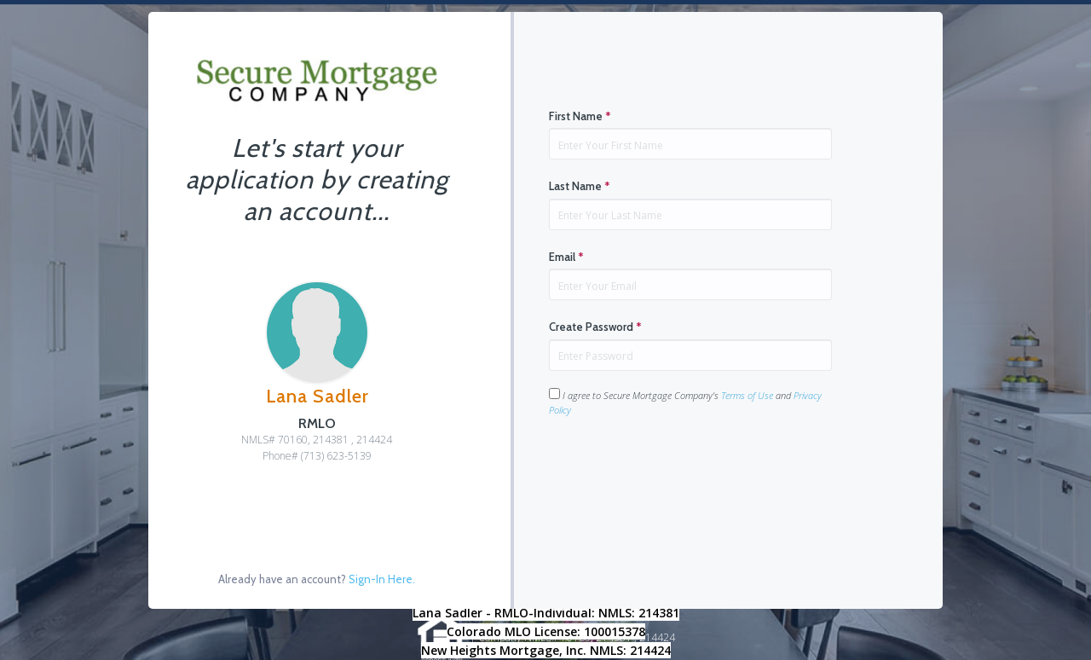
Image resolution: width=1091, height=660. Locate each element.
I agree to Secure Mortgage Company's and (685, 402)
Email (566, 256)
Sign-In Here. (382, 579)
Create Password (595, 326)
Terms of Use (747, 395)
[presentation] (678, 470)
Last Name (579, 186)
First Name (580, 116)
